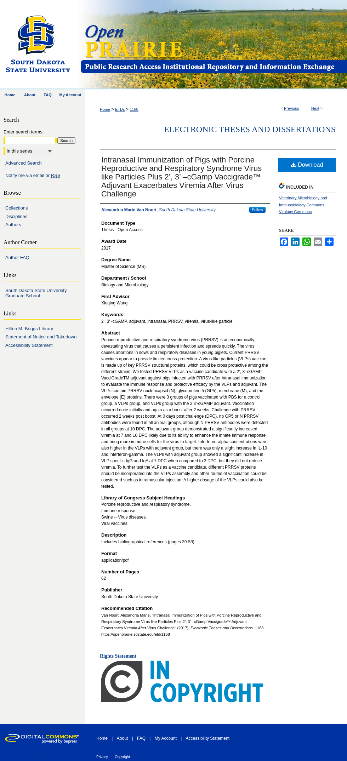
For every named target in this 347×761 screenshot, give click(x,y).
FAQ (141, 738)
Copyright (122, 757)
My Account (166, 738)
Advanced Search (23, 163)
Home (105, 109)
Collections (16, 208)
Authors (13, 224)
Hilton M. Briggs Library (29, 328)
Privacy (102, 757)
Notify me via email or (32, 175)
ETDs (120, 109)
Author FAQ (17, 257)
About (122, 738)
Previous (291, 108)
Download (307, 165)
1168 (134, 109)
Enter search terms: (24, 132)
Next (315, 108)
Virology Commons (295, 212)
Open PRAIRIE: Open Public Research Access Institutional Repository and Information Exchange (213, 45)
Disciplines (16, 216)
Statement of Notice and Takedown (40, 336)
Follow (257, 209)
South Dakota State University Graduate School (36, 293)
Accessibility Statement (29, 345)
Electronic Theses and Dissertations (250, 129)
